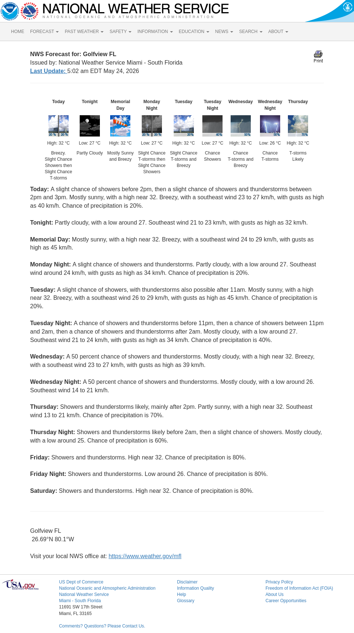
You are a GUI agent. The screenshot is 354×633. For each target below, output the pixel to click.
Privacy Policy (279, 582)
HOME (17, 31)
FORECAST (44, 31)
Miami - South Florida (80, 600)
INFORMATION (155, 31)
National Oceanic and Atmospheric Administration (107, 588)
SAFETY (120, 31)
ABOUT (278, 31)
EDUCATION (194, 31)
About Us (274, 594)
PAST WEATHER (84, 31)
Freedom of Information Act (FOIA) (299, 588)
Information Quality (195, 588)
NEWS (224, 31)
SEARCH (250, 31)
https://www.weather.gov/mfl (145, 556)
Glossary (185, 600)
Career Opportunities (286, 600)
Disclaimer (187, 582)
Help (181, 594)
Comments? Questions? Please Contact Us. (102, 626)
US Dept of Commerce (81, 582)
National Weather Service (84, 594)
